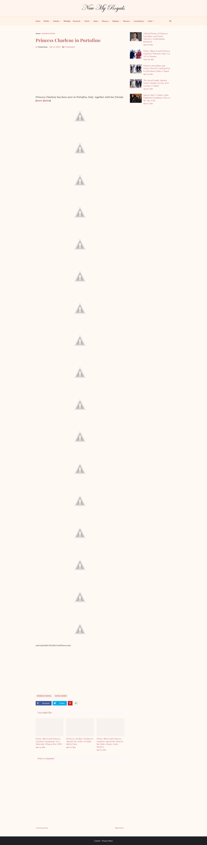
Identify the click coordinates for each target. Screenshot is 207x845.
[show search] (169, 21)
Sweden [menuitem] (56, 21)
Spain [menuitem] (95, 21)
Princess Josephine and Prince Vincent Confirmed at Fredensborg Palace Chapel (156, 68)
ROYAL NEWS (61, 696)
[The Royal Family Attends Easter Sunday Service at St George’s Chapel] (136, 83)
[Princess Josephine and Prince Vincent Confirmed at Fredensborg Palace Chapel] (136, 68)
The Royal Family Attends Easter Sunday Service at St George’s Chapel (156, 83)
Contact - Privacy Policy (103, 841)
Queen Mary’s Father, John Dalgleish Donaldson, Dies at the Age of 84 (156, 98)
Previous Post (42, 828)
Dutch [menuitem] (86, 21)
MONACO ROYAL (48, 33)
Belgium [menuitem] (115, 21)
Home (38, 33)
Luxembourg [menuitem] (139, 21)
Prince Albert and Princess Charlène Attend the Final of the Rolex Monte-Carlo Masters (110, 742)
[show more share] (75, 703)
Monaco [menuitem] (105, 21)
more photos (43, 100)
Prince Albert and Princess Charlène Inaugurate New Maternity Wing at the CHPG (49, 741)
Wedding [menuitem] (67, 21)
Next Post (119, 828)
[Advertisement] (80, 71)
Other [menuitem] (150, 21)
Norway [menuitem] (126, 21)
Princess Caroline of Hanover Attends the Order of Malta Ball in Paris (79, 741)
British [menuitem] (46, 21)
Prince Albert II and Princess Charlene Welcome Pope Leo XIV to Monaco (156, 54)
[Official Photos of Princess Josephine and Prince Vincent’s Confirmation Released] (136, 36)
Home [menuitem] (38, 21)
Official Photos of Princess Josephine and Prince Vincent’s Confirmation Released (155, 37)
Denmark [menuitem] (76, 21)
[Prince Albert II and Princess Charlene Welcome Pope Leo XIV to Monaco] (136, 54)
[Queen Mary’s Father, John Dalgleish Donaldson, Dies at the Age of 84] (136, 98)
